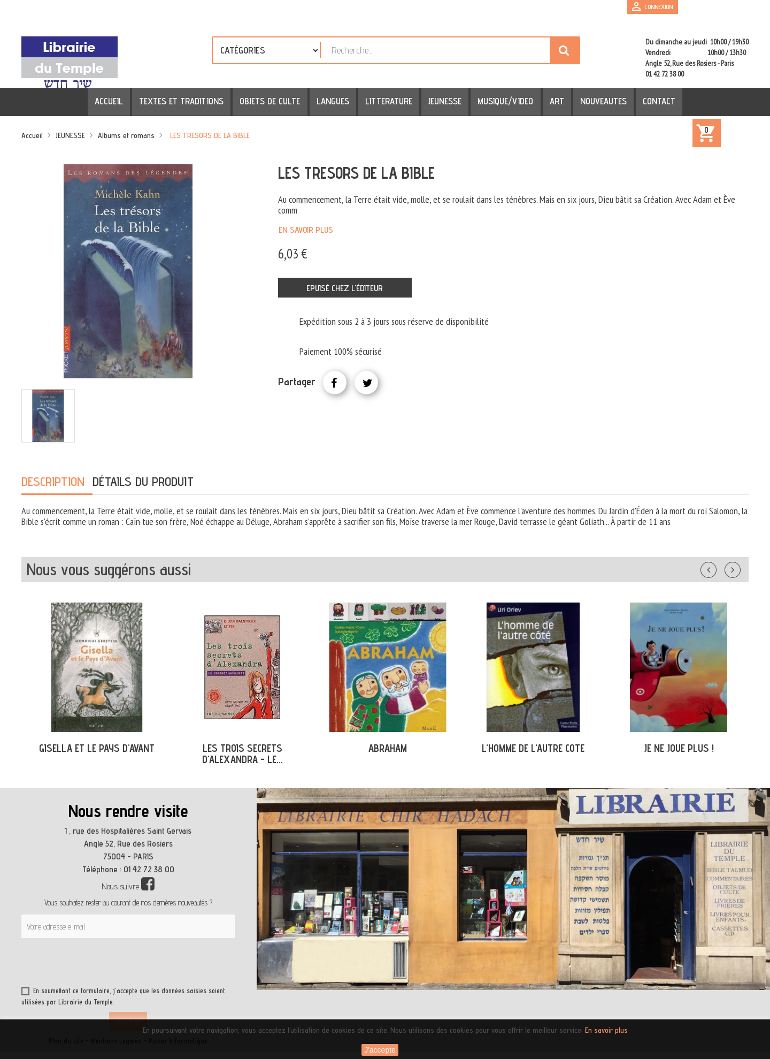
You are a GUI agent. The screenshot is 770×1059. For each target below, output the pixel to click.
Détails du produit (143, 481)
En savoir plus (306, 230)
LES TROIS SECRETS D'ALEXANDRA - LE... (242, 753)
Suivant (739, 568)
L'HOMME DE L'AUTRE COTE (533, 748)
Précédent (719, 568)
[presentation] (124, 964)
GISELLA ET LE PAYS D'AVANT (97, 748)
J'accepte (380, 1050)
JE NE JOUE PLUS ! (679, 748)
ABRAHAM (387, 748)
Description (52, 481)
